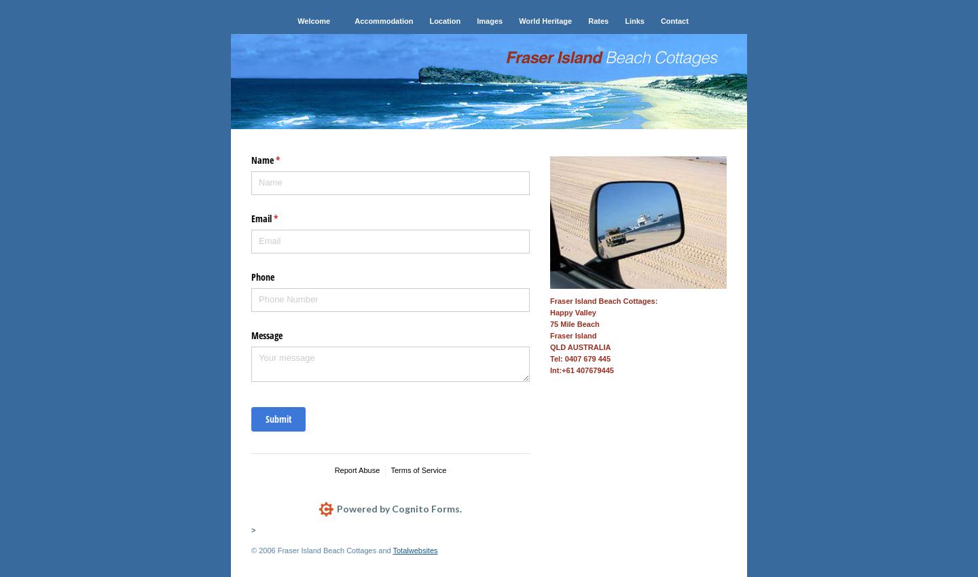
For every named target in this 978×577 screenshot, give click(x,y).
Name (281, 160)
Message (267, 335)
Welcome (313, 21)
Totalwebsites (415, 550)
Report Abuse (357, 470)
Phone (262, 276)
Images (490, 21)
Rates (598, 21)
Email (280, 219)
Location (444, 21)
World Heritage (545, 21)
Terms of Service (418, 470)
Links (635, 21)
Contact (675, 21)
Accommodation (384, 21)
